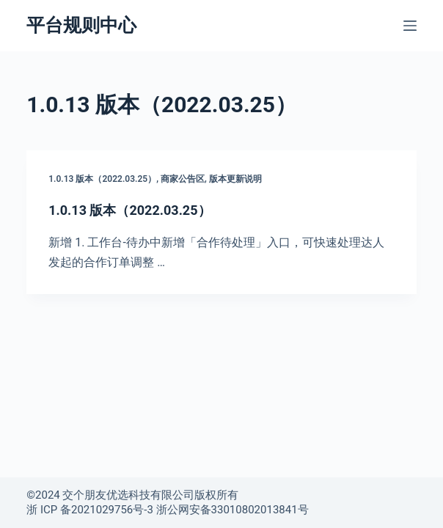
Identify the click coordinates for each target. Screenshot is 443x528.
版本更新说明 (235, 179)
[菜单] (410, 25)
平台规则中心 (81, 25)
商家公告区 (183, 179)
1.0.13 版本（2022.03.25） (102, 179)
